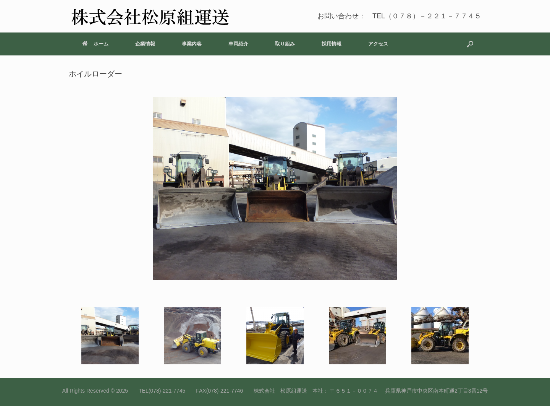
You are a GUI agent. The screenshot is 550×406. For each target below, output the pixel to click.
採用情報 (331, 44)
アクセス (378, 44)
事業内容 (192, 44)
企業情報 (145, 44)
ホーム (95, 44)
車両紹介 (238, 44)
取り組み (285, 44)
